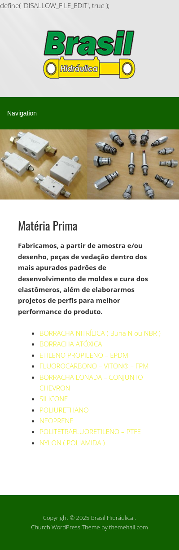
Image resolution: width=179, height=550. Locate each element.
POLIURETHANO (64, 409)
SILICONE (53, 398)
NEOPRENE (56, 420)
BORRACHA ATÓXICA (70, 343)
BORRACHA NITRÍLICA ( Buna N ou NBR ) (100, 332)
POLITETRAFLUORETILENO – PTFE (90, 431)
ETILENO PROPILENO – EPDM (83, 354)
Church (40, 527)
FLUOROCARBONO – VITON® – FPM (93, 365)
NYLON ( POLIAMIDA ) (72, 442)
